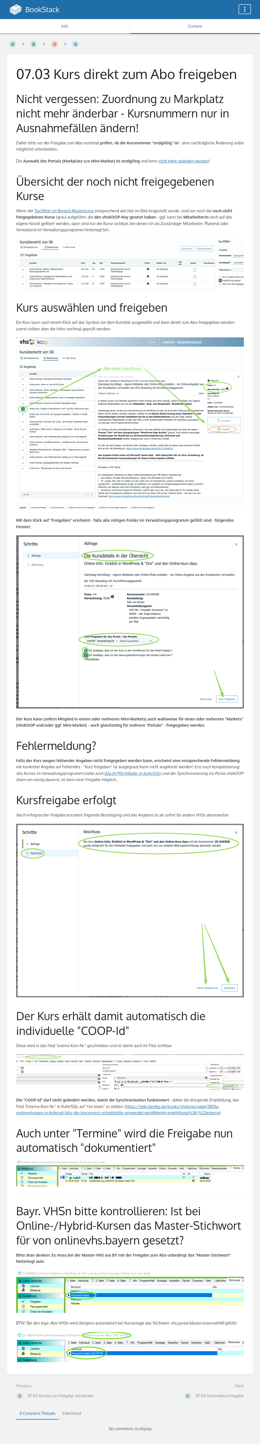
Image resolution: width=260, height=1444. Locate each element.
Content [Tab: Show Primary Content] (195, 26)
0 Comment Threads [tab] (37, 1413)
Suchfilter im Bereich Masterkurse (64, 210)
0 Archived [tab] (71, 1413)
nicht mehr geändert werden (183, 161)
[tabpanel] (130, 1429)
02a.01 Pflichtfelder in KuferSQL (132, 773)
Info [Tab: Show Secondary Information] (64, 26)
